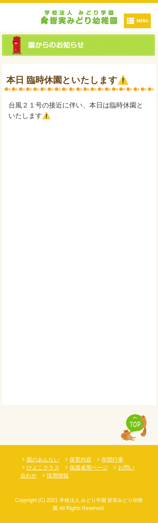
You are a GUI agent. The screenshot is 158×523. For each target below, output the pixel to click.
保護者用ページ (89, 467)
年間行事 (112, 459)
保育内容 (80, 459)
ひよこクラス (43, 467)
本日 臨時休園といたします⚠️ (67, 80)
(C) (42, 500)
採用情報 (58, 475)
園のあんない (43, 459)
